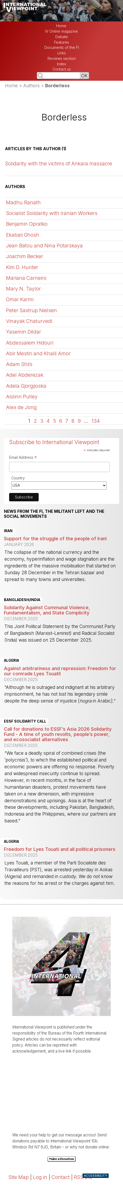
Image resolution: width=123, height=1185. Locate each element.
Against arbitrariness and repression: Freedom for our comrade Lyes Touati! (60, 670)
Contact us (61, 69)
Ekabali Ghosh (22, 235)
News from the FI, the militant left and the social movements (54, 514)
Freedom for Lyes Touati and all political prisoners (59, 849)
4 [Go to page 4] (48, 421)
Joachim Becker (24, 256)
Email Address (23, 458)
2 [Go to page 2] (35, 421)
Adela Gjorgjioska (26, 386)
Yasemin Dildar (23, 332)
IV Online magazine (61, 31)
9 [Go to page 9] (79, 421)
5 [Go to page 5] (54, 421)
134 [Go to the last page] (95, 421)
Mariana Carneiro (26, 278)
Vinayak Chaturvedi (29, 321)
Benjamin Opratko (27, 224)
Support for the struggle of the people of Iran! (55, 538)
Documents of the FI (61, 47)
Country (18, 478)
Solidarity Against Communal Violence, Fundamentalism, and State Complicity (47, 610)
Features (61, 42)
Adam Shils (19, 364)
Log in (40, 1177)
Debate (61, 37)
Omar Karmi (19, 299)
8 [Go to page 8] (73, 421)
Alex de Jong (21, 407)
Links (61, 53)
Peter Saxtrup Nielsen (31, 310)
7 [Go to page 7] (66, 421)
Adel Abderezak (24, 375)
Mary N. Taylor (23, 289)
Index (61, 64)
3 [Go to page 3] (41, 421)
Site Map (18, 1177)
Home (61, 26)
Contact (60, 1177)
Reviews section (62, 58)
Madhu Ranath (23, 202)
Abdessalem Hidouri (29, 343)
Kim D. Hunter (22, 267)
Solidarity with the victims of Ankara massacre (58, 163)
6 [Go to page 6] (60, 421)
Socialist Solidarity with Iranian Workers (51, 213)
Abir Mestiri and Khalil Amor (38, 353)
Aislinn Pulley (22, 396)
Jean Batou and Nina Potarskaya (44, 245)
